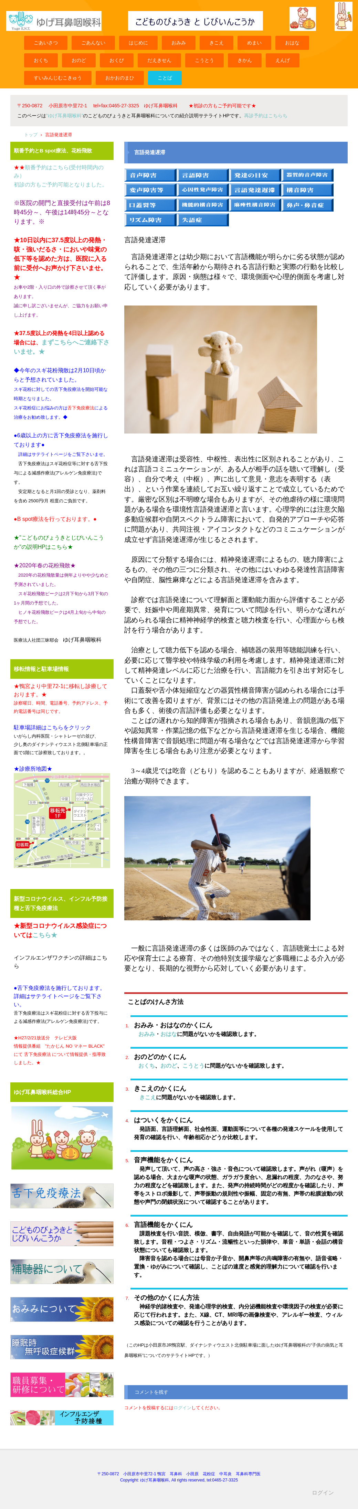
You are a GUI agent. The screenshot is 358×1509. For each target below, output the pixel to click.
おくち (41, 60)
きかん (245, 60)
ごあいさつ (46, 42)
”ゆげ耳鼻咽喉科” (64, 115)
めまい (254, 42)
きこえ (216, 42)
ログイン (182, 1407)
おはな (292, 42)
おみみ (178, 42)
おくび (116, 60)
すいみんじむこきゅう (58, 78)
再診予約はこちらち (265, 115)
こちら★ (44, 935)
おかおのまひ (119, 78)
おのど (79, 60)
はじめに (138, 42)
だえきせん (159, 60)
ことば (165, 78)
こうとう (204, 60)
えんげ (282, 60)
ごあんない (93, 42)
